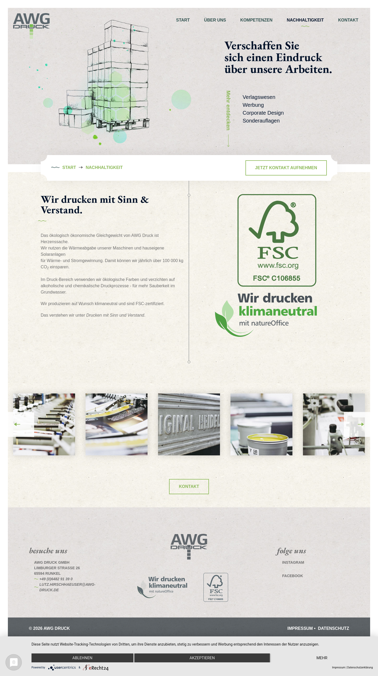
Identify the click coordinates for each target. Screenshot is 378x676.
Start (69, 168)
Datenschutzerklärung (360, 667)
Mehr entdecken (229, 119)
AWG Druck (31, 26)
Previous (17, 424)
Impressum (300, 628)
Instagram (293, 562)
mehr (321, 658)
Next (361, 424)
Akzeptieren (202, 658)
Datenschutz (333, 628)
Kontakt (189, 486)
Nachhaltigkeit (104, 168)
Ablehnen (82, 658)
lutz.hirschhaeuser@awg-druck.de (67, 587)
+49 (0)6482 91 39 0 (56, 579)
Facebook (292, 576)
